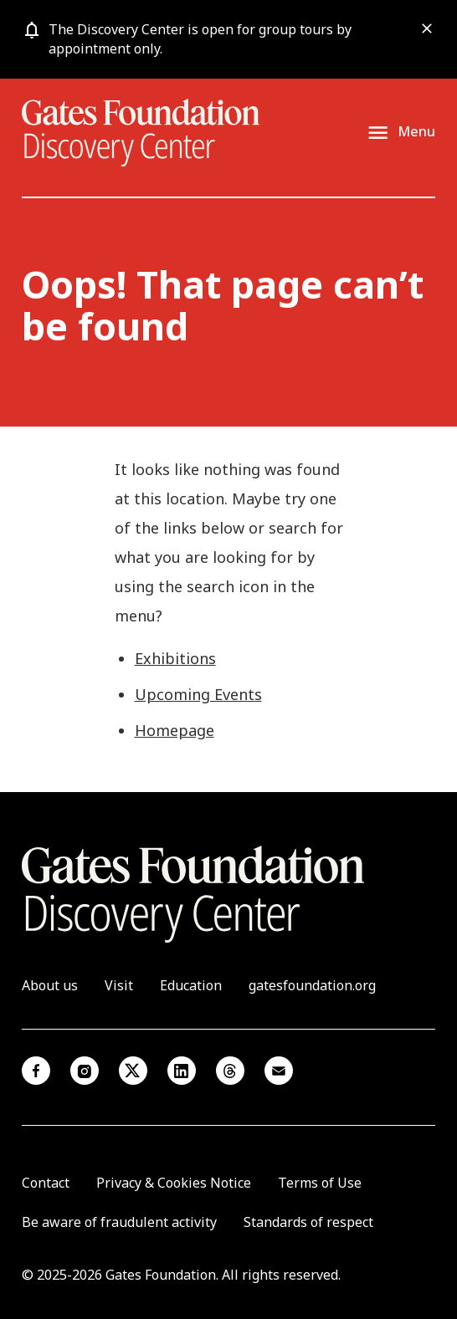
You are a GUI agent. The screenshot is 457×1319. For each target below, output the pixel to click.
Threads (230, 1070)
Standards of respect (308, 1222)
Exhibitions (175, 658)
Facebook (36, 1070)
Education (191, 985)
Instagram (84, 1070)
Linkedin (181, 1070)
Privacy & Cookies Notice (173, 1182)
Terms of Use (320, 1182)
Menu (416, 131)
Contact (45, 1182)
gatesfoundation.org (312, 985)
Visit (119, 985)
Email (278, 1070)
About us (50, 985)
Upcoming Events (198, 694)
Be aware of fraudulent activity (119, 1222)
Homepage (174, 730)
